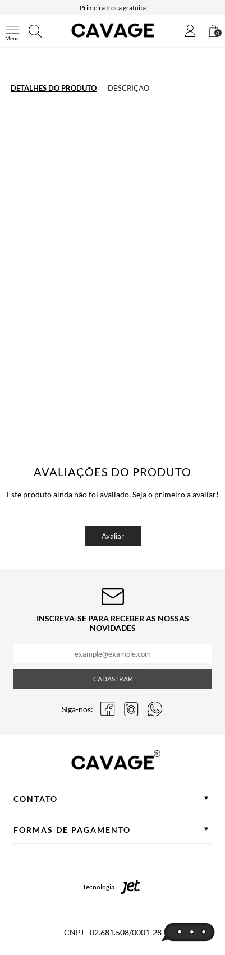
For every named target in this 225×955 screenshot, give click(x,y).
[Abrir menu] (12, 31)
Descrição (128, 88)
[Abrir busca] (35, 31)
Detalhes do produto (54, 88)
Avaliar (113, 536)
